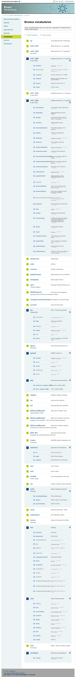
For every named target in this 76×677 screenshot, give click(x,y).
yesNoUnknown (40, 251)
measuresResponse (42, 166)
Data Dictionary (18, 15)
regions (38, 500)
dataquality (34, 280)
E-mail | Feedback (9, 671)
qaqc (37, 209)
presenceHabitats (41, 186)
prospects (39, 204)
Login (56, 1)
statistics (38, 627)
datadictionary (35, 274)
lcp (31, 484)
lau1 (31, 466)
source (38, 366)
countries (38, 75)
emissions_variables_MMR (43, 385)
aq (31, 41)
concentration (40, 611)
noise (32, 510)
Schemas (7, 33)
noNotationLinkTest (42, 557)
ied (31, 405)
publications (35, 515)
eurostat (33, 305)
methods (38, 78)
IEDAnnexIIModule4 (37, 425)
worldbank (34, 653)
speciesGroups (40, 503)
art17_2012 (34, 93)
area (37, 607)
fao (31, 310)
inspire (32, 440)
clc (37, 452)
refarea (38, 330)
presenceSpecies (41, 191)
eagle (37, 456)
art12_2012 (34, 46)
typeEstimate (40, 241)
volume (38, 639)
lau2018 (33, 476)
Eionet (11, 15)
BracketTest (39, 536)
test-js (37, 561)
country (38, 658)
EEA (11, 1)
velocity (38, 635)
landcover (34, 447)
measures (39, 142)
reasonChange (40, 218)
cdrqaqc (38, 117)
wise (32, 646)
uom (32, 598)
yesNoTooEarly (40, 246)
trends (38, 87)
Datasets (6, 22)
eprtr (32, 285)
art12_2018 (34, 51)
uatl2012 (38, 460)
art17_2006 (34, 58)
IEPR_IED (34, 433)
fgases (32, 346)
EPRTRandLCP (36, 292)
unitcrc (38, 338)
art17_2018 (34, 100)
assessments (40, 107)
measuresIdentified (41, 147)
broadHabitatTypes (41, 496)
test (31, 527)
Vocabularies (8, 37)
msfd (32, 489)
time (37, 631)
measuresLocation (41, 151)
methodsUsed (40, 172)
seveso (33, 520)
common (33, 269)
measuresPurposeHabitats (43, 156)
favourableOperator (42, 128)
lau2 (31, 471)
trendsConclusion (41, 236)
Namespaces (8, 43)
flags (37, 321)
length (37, 619)
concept (38, 358)
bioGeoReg (39, 112)
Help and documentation (11, 19)
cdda (32, 264)
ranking (38, 213)
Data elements (8, 29)
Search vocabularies (32, 35)
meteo (37, 623)
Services (6, 40)
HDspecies (39, 138)
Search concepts (47, 35)
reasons (38, 83)
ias (31, 400)
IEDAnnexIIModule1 (37, 411)
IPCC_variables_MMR (42, 389)
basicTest (38, 532)
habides (33, 395)
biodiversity (34, 259)
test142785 (39, 565)
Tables (6, 26)
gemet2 (33, 353)
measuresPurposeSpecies (43, 161)
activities (38, 65)
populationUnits (40, 176)
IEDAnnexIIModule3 (37, 418)
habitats (38, 133)
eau (37, 544)
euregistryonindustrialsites (40, 299)
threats (38, 226)
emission (38, 615)
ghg (31, 380)
